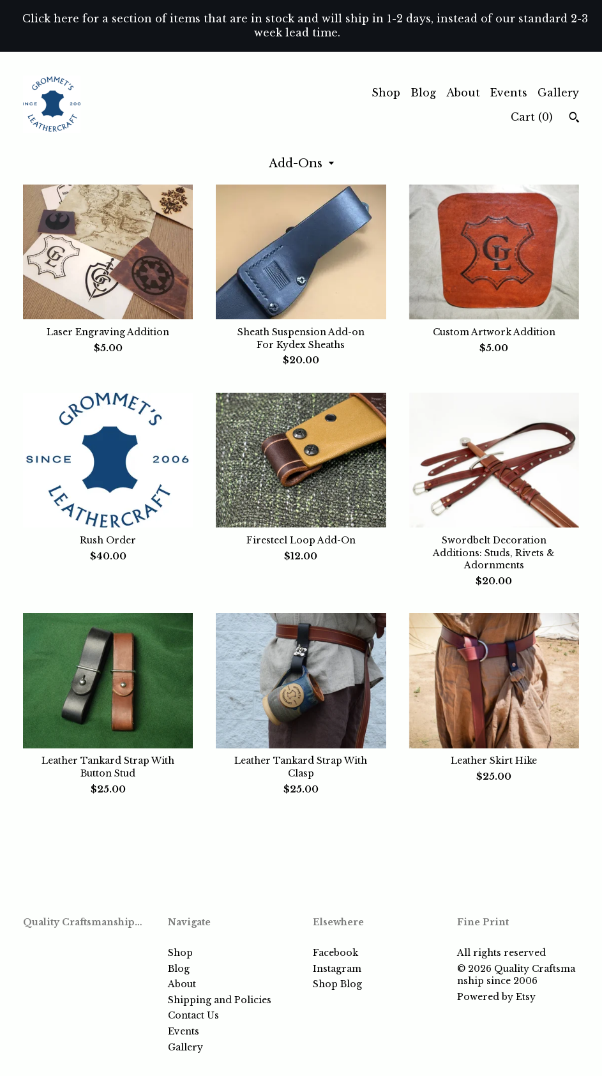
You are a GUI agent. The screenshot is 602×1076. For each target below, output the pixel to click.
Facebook (335, 953)
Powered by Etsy (496, 997)
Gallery (558, 92)
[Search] (574, 119)
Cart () (532, 116)
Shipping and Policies (219, 1000)
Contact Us (193, 1015)
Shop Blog (337, 984)
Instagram (337, 968)
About (463, 92)
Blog (423, 92)
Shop (386, 92)
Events (508, 92)
